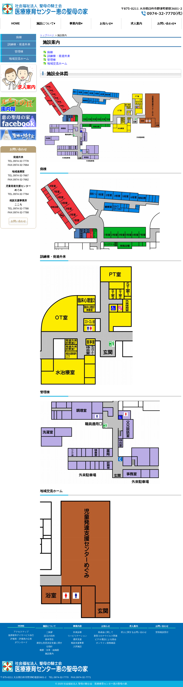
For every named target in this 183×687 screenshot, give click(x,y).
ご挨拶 (49, 632)
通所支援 (77, 639)
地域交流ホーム (19, 58)
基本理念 (49, 639)
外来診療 (77, 632)
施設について (49, 626)
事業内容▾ (76, 23)
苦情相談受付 (161, 632)
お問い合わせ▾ (166, 23)
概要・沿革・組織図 (49, 650)
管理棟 (19, 51)
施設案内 (49, 653)
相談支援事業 (77, 643)
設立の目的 (49, 636)
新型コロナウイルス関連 (105, 636)
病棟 (19, 37)
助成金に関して (105, 632)
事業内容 (77, 626)
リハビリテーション (77, 636)
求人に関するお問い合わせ (134, 632)
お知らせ (105, 626)
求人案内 (136, 23)
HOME (15, 23)
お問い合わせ (18, 221)
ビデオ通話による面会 (105, 639)
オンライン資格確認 (105, 643)
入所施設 (77, 646)
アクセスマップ (21, 631)
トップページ (47, 35)
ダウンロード (21, 642)
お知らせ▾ (106, 23)
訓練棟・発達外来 (19, 44)
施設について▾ (45, 23)
